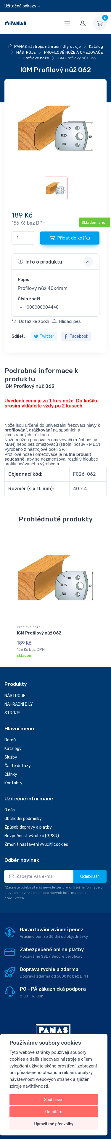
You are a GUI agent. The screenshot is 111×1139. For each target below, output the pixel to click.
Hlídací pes (66, 321)
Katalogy (13, 748)
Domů (10, 740)
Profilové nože (36, 58)
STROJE (12, 713)
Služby (10, 757)
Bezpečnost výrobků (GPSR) (31, 835)
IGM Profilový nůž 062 (39, 633)
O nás (9, 810)
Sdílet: (18, 336)
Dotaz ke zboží (30, 321)
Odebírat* (90, 876)
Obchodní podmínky (23, 818)
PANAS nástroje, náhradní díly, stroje (47, 46)
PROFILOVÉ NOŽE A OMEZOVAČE (73, 52)
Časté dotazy (17, 765)
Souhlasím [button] (54, 1099)
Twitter (44, 336)
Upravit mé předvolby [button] (53, 1123)
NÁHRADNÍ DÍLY (18, 704)
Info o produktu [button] (40, 261)
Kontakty (13, 783)
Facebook (76, 336)
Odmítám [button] (53, 1111)
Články (10, 774)
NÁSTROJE (26, 52)
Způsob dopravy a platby (28, 827)
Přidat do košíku (69, 237)
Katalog (96, 46)
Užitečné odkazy (20, 6)
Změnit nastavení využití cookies (36, 844)
